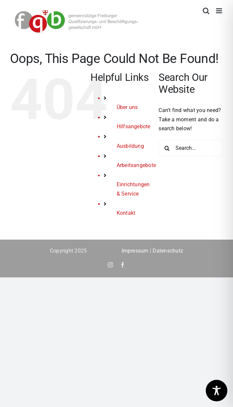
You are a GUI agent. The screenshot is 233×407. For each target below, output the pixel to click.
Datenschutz (168, 251)
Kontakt (126, 213)
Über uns (127, 107)
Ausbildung (130, 146)
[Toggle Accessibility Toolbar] (216, 390)
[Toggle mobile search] (206, 10)
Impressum (135, 251)
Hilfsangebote (134, 126)
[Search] (167, 148)
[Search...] (191, 148)
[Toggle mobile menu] (219, 10)
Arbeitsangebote (136, 165)
